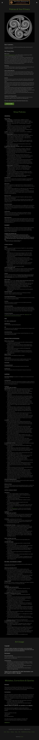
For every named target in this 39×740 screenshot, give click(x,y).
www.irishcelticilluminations (9, 54)
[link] (19, 4)
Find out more (9, 103)
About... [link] (8, 731)
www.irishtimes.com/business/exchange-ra (12, 315)
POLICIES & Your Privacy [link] (26, 731)
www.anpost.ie (14, 508)
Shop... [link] (16, 731)
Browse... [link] (12, 731)
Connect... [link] (33, 731)
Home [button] (5, 731)
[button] (2, 3)
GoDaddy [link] (21, 736)
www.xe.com (27, 314)
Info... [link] (19, 731)
